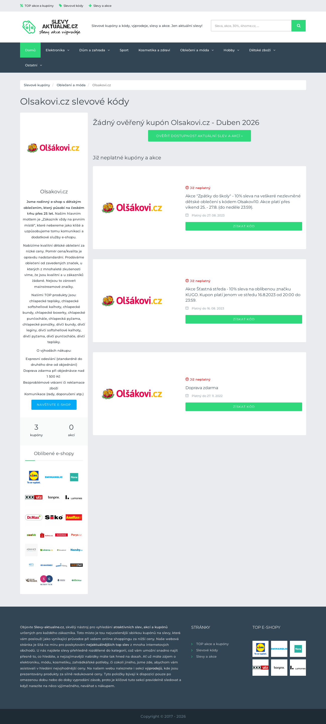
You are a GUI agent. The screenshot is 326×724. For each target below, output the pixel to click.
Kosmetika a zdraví (154, 50)
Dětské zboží (262, 50)
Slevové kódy (71, 6)
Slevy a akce (100, 6)
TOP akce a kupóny (37, 6)
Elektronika (57, 50)
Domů (30, 50)
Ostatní (33, 65)
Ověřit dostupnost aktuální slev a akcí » (199, 136)
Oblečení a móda (197, 50)
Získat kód (244, 226)
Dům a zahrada (94, 50)
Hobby (231, 50)
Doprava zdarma (201, 387)
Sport (124, 50)
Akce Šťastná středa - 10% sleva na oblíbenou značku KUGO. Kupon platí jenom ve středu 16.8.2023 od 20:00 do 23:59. (242, 295)
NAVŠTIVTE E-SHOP (54, 404)
